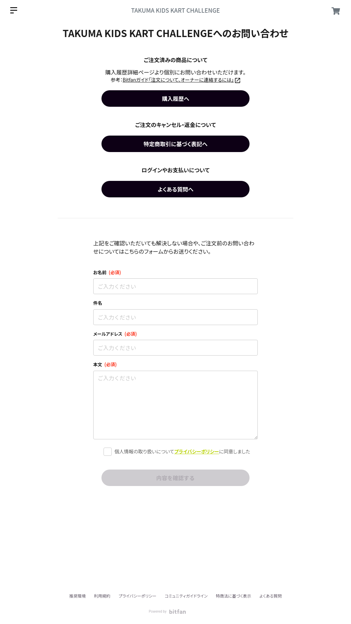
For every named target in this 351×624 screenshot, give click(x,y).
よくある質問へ (175, 189)
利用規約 (102, 596)
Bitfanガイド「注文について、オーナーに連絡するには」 (178, 79)
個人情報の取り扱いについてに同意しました (182, 451)
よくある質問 (270, 596)
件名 (97, 303)
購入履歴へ (175, 98)
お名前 (107, 272)
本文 (105, 364)
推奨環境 (77, 596)
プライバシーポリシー (196, 451)
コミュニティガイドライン (186, 596)
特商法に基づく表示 (233, 596)
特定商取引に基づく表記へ (175, 144)
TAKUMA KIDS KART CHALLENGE (175, 10)
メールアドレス (115, 334)
